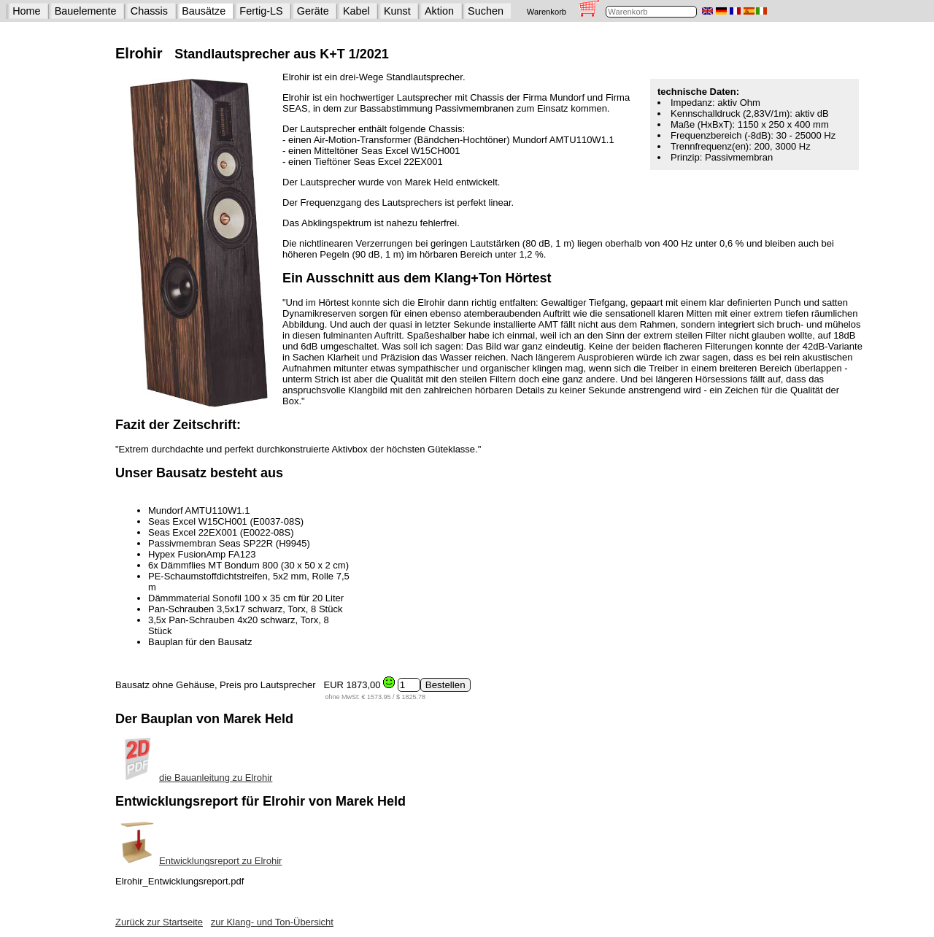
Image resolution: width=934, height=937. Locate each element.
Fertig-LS (260, 11)
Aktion (439, 11)
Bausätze (203, 11)
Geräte (313, 11)
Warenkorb (546, 11)
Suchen (485, 11)
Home (26, 11)
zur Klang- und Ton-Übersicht (272, 922)
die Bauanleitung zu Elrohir (193, 777)
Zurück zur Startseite (159, 922)
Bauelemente (86, 11)
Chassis (149, 11)
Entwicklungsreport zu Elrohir (198, 860)
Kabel (356, 11)
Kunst (397, 11)
